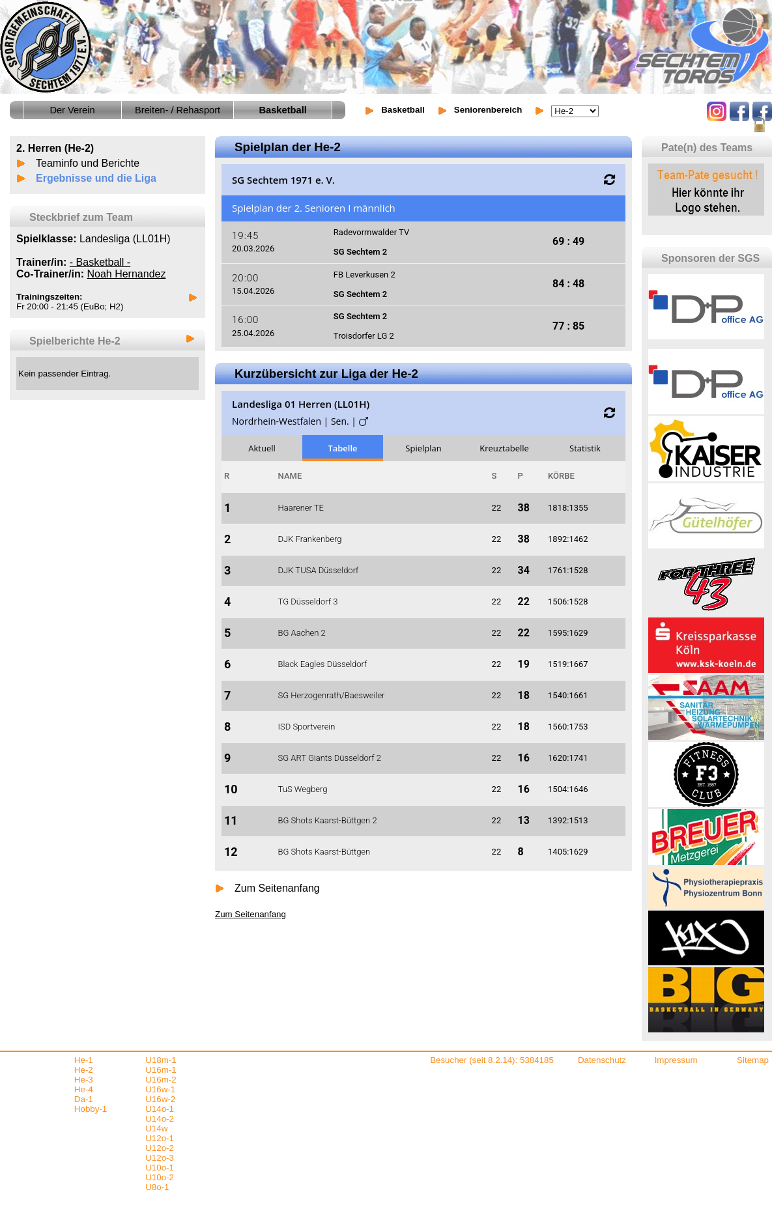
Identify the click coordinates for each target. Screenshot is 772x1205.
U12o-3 (159, 1158)
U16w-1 (160, 1089)
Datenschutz (602, 1060)
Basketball (403, 110)
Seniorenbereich (488, 110)
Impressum (676, 1060)
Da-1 (83, 1099)
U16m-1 (160, 1070)
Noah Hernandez (126, 273)
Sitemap (753, 1060)
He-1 (83, 1060)
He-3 (83, 1079)
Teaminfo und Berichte (87, 163)
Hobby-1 (90, 1109)
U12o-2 (159, 1148)
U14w (156, 1128)
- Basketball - (100, 262)
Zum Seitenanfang (277, 888)
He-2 (83, 1070)
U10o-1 (159, 1167)
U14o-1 (159, 1109)
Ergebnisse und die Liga (96, 178)
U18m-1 (160, 1060)
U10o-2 (159, 1177)
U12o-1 (159, 1138)
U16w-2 (160, 1099)
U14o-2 (159, 1119)
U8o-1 (157, 1187)
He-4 (83, 1089)
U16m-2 (160, 1079)
